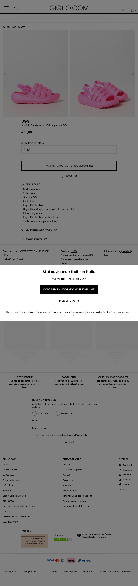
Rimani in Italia (69, 301)
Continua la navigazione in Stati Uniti (69, 289)
